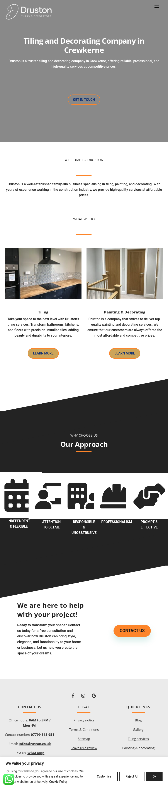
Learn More (43, 352)
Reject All (132, 776)
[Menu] (157, 6)
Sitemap (84, 735)
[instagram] (83, 691)
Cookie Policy (58, 781)
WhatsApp (35, 749)
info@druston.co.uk (35, 740)
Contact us (132, 627)
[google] (94, 691)
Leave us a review (84, 744)
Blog (138, 717)
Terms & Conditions (84, 726)
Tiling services (138, 735)
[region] (84, 772)
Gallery (138, 726)
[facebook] (73, 691)
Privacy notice (83, 717)
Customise (104, 776)
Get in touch (84, 100)
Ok (154, 776)
